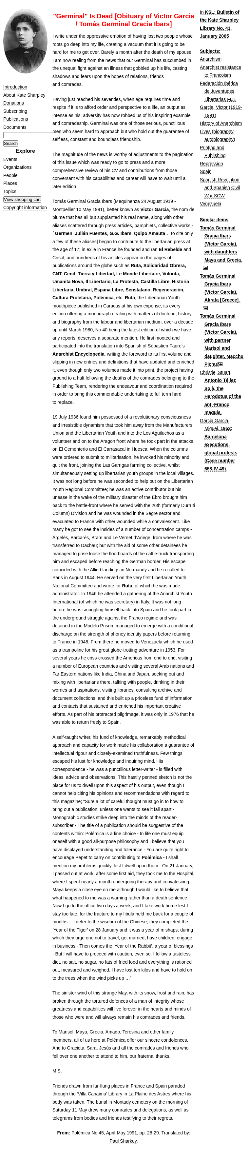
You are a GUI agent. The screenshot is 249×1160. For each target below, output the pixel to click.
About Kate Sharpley (24, 95)
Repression (211, 163)
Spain (206, 171)
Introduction (15, 86)
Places (10, 183)
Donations (13, 103)
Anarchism (210, 59)
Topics (9, 191)
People (10, 175)
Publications (15, 119)
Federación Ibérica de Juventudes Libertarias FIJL (219, 91)
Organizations (17, 167)
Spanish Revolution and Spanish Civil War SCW (220, 187)
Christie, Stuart (215, 372)
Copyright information (25, 207)
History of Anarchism (221, 123)
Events (10, 159)
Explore (25, 151)
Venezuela (210, 203)
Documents (15, 127)
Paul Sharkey (122, 1141)
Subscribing (15, 111)
